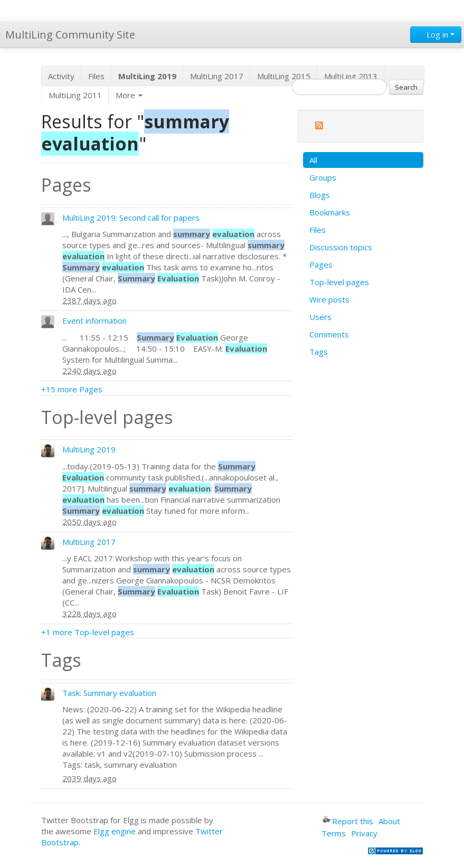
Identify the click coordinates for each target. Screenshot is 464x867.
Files (96, 76)
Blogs (319, 195)
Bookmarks (329, 212)
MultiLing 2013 (350, 76)
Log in (435, 34)
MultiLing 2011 (75, 95)
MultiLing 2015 (283, 76)
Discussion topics (340, 247)
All (313, 160)
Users (320, 317)
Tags (318, 351)
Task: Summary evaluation (109, 692)
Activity (61, 76)
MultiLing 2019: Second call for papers (131, 217)
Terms (333, 833)
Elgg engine (114, 831)
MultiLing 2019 (89, 449)
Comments (329, 334)
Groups (322, 177)
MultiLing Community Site (70, 34)
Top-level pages (339, 282)
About (389, 821)
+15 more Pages (71, 389)
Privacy (364, 833)
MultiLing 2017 (216, 76)
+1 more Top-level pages (87, 632)
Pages (321, 264)
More (129, 95)
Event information (94, 320)
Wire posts (329, 299)
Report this (348, 821)
